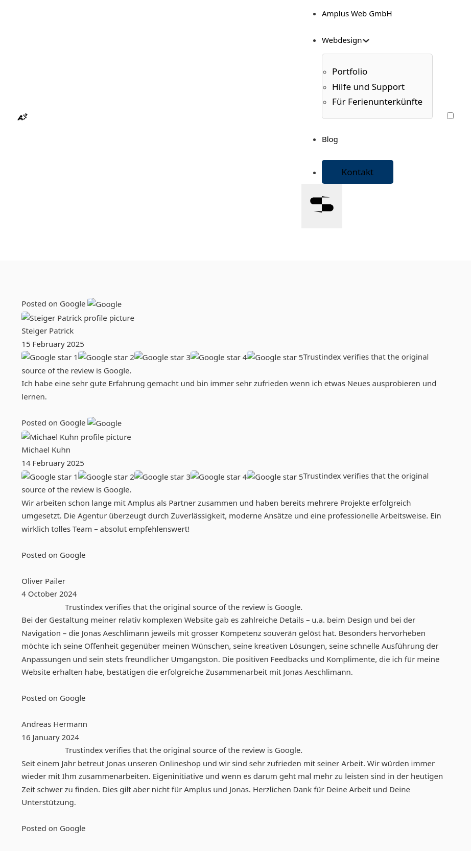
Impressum (62, 795)
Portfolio (57, 664)
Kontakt (358, 172)
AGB (49, 781)
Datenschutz (64, 807)
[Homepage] (22, 117)
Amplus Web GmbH (357, 13)
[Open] (321, 206)
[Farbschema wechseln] (450, 115)
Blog (330, 139)
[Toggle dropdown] (366, 40)
